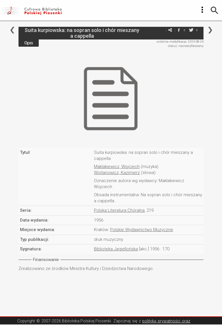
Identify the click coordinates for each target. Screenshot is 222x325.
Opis (28, 43)
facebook (179, 30)
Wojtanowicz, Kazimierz (117, 172)
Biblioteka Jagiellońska (116, 249)
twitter (191, 30)
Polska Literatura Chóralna (119, 210)
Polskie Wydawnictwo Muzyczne (141, 229)
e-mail (161, 30)
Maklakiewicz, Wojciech (117, 166)
